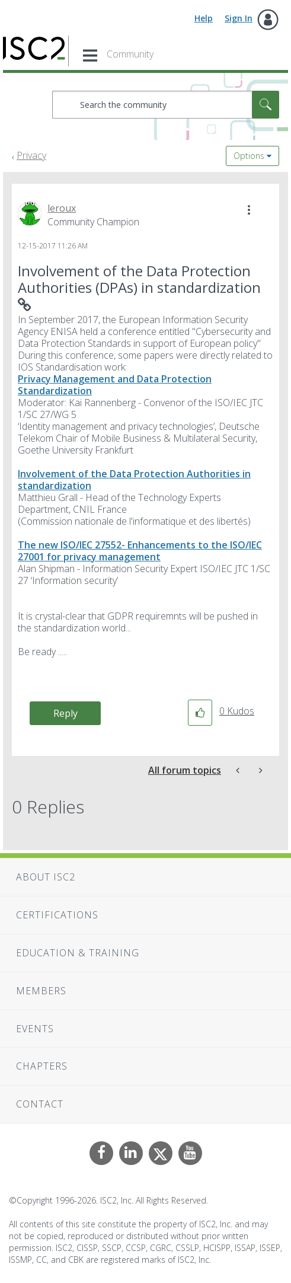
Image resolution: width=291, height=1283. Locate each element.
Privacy (31, 155)
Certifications (57, 914)
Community (130, 53)
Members (41, 990)
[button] (249, 210)
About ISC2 (45, 876)
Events (35, 1028)
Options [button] (249, 155)
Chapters (42, 1066)
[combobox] (165, 105)
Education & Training (77, 952)
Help (203, 18)
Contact (39, 1103)
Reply (65, 713)
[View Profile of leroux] (61, 208)
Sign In (238, 18)
